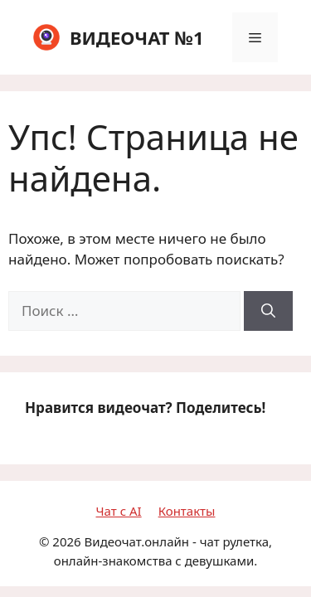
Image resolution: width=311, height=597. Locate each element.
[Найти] (268, 311)
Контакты (187, 510)
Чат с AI (119, 510)
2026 (66, 541)
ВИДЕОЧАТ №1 (137, 37)
